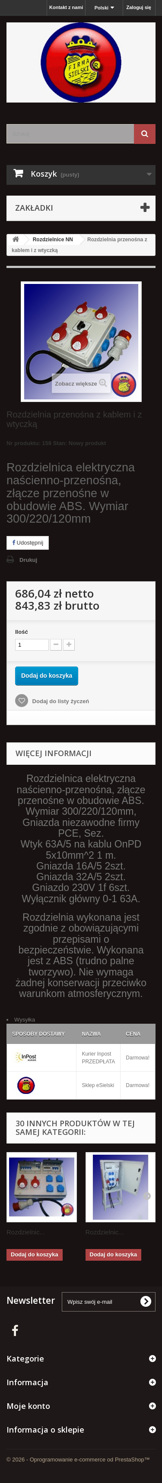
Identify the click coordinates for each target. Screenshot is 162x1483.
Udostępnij (27, 542)
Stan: (60, 443)
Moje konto (28, 1406)
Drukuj (28, 560)
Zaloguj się (139, 7)
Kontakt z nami (66, 7)
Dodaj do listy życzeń (60, 701)
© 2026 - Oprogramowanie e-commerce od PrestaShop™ (78, 1459)
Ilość (21, 632)
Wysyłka (24, 1019)
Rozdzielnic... (25, 1232)
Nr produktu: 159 (56, 444)
